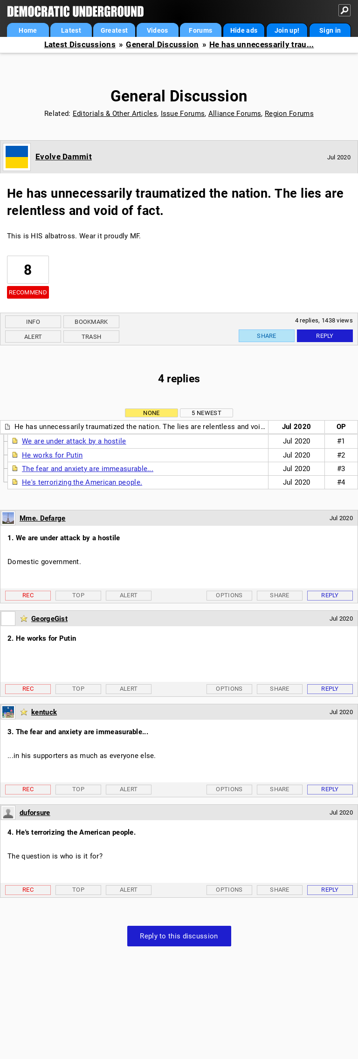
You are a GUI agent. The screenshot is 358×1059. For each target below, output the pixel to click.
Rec (28, 595)
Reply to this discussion (179, 936)
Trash (92, 336)
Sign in (330, 30)
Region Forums (289, 113)
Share (266, 335)
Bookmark (91, 321)
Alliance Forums (235, 113)
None (151, 412)
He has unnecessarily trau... (261, 44)
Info (33, 321)
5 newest (206, 412)
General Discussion (162, 44)
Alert (33, 336)
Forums (200, 30)
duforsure (35, 813)
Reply (325, 335)
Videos (157, 30)
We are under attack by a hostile (74, 441)
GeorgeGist (49, 619)
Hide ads (243, 30)
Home (28, 30)
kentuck (44, 712)
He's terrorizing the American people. (82, 482)
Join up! (287, 30)
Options (229, 595)
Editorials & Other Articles (115, 113)
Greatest (114, 30)
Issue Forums (183, 113)
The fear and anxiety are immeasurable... (87, 469)
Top (78, 595)
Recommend (28, 292)
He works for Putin (52, 455)
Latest (71, 30)
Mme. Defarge (43, 518)
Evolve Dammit (63, 156)
